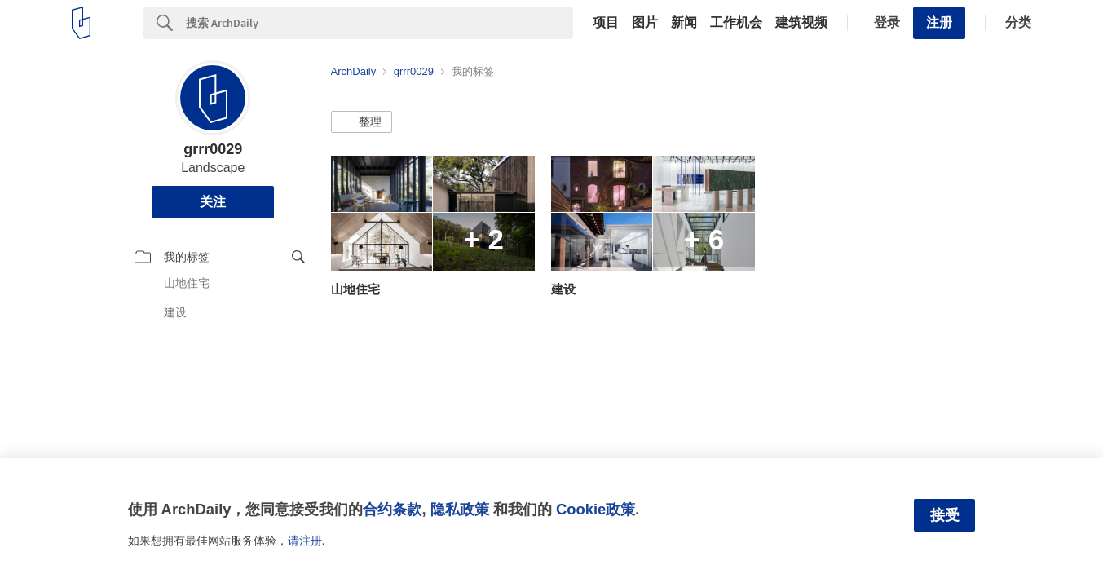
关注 (213, 202)
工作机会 (736, 22)
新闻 (684, 22)
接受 (945, 515)
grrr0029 (212, 149)
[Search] (379, 23)
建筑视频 (801, 22)
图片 (645, 22)
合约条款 (392, 509)
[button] (361, 122)
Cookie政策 (595, 509)
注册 (939, 22)
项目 (606, 22)
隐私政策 (459, 509)
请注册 (305, 540)
